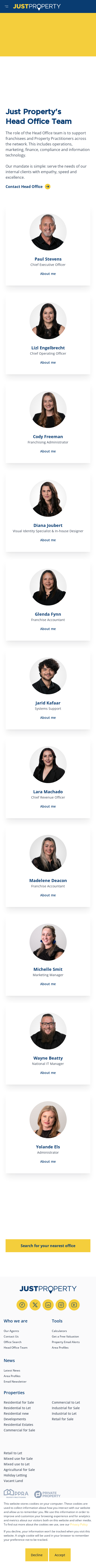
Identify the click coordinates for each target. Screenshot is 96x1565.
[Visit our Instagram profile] (61, 1304)
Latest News (12, 1370)
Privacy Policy (79, 1524)
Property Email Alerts (66, 1342)
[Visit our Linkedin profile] (48, 1304)
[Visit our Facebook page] (22, 1304)
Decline (37, 1555)
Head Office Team (15, 1348)
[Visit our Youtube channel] (74, 1304)
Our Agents (11, 1331)
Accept (60, 1555)
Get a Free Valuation (65, 1336)
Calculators (59, 1331)
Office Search (13, 1342)
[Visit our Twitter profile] (35, 1304)
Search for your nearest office (48, 1245)
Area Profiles (60, 1348)
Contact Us (11, 1336)
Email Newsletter (15, 1382)
